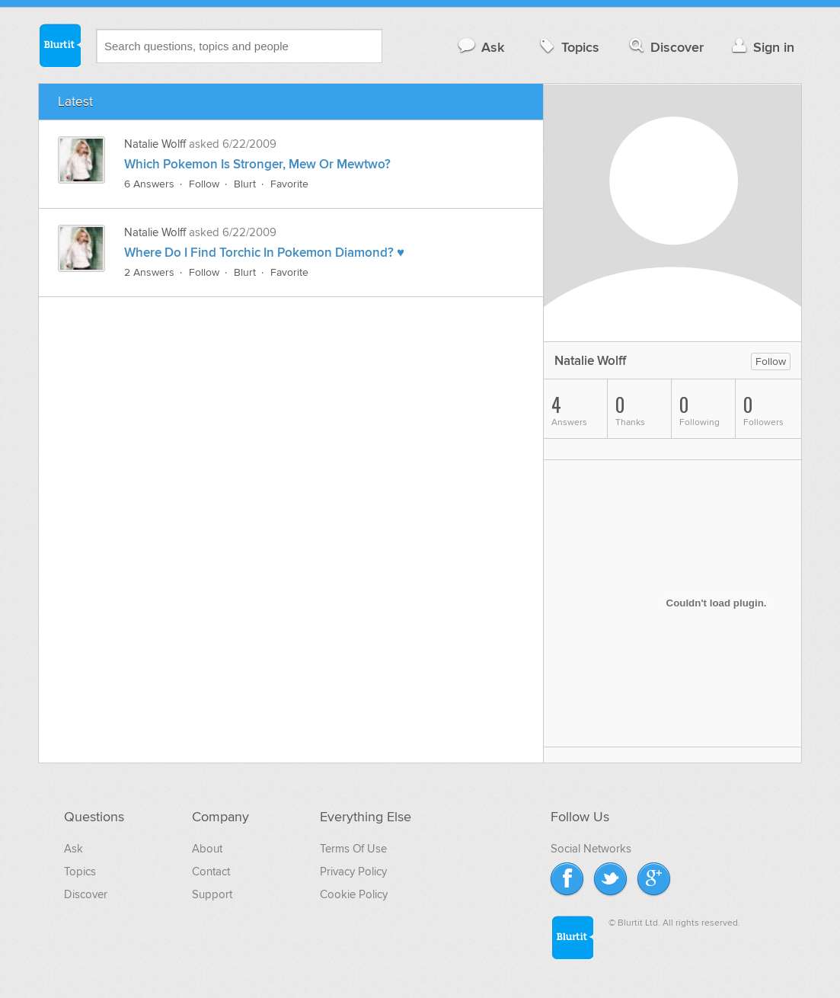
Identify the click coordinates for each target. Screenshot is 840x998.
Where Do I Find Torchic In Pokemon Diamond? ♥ (264, 253)
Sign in (761, 47)
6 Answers (149, 184)
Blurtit (59, 45)
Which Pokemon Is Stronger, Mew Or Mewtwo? (257, 164)
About (207, 849)
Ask (480, 47)
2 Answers (149, 272)
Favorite (289, 184)
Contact (211, 871)
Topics (567, 47)
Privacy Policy (353, 871)
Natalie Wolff (155, 144)
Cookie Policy (354, 894)
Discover (665, 47)
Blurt (245, 184)
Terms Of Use (353, 849)
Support (212, 894)
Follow (204, 184)
